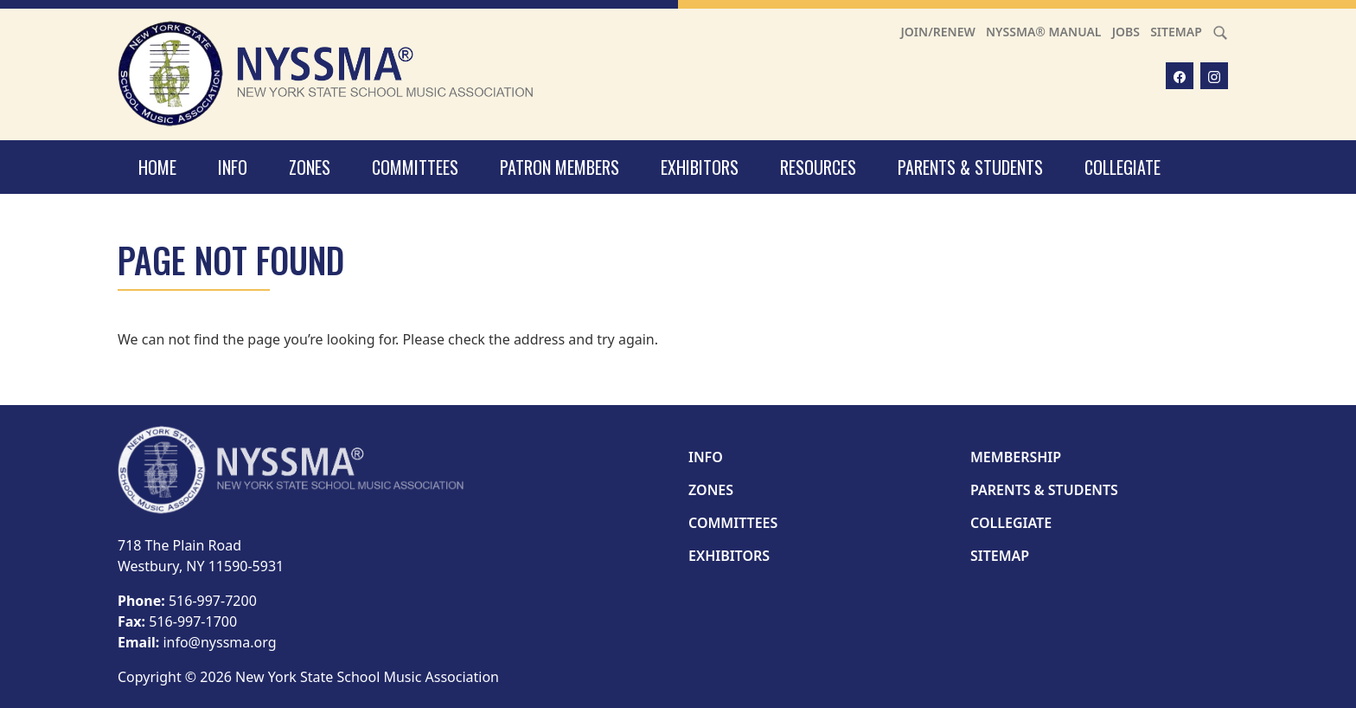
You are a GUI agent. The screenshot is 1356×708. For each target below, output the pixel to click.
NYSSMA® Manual (1044, 31)
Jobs (1126, 31)
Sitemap (1176, 31)
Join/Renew (938, 31)
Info (232, 167)
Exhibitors (700, 167)
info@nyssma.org (219, 642)
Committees (415, 167)
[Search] (1220, 31)
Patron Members (559, 167)
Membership (1015, 457)
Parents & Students (970, 167)
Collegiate (1122, 167)
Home (157, 167)
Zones (309, 167)
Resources (818, 167)
